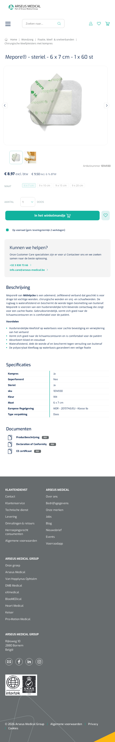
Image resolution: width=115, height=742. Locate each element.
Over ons (52, 496)
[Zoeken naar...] (42, 23)
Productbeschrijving (27, 437)
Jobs (49, 517)
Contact (10, 496)
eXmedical (12, 592)
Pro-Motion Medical (17, 619)
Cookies (13, 728)
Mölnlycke (29, 295)
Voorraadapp (54, 543)
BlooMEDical (13, 599)
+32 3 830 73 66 (19, 265)
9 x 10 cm (45, 186)
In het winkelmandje (52, 215)
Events (50, 537)
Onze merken (54, 510)
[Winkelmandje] (105, 23)
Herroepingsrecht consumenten (16, 532)
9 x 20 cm (78, 186)
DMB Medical (13, 585)
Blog (49, 523)
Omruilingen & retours (19, 523)
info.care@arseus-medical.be (27, 270)
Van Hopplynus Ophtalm (21, 579)
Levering (11, 517)
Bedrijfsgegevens (57, 503)
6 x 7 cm (30, 186)
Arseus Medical (15, 572)
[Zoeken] (59, 23)
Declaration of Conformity (31, 444)
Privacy (93, 724)
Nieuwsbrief (54, 530)
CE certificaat (24, 451)
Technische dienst (16, 510)
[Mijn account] (89, 23)
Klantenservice (15, 503)
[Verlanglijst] (97, 23)
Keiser (9, 612)
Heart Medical (14, 606)
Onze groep (12, 565)
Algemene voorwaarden (21, 541)
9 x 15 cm (62, 186)
